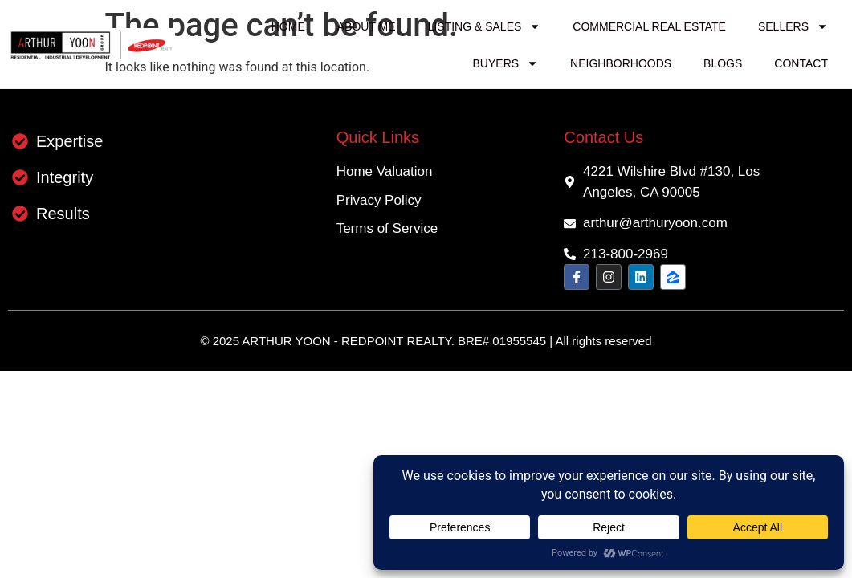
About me (366, 26)
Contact (801, 63)
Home (288, 26)
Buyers (506, 63)
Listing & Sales (484, 26)
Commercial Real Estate (649, 26)
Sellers (793, 26)
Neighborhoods (620, 63)
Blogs (722, 63)
